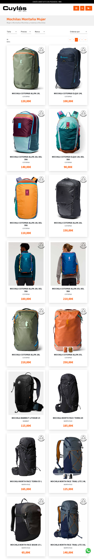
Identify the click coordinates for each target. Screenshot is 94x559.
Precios (24, 31)
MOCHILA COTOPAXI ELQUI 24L (68, 93)
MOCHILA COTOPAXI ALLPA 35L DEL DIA (68, 290)
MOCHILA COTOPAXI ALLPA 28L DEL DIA (26, 290)
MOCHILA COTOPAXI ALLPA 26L (68, 222)
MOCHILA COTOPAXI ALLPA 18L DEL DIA (26, 224)
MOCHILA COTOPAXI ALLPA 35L (68, 354)
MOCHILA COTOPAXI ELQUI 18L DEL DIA (68, 158)
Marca (37, 31)
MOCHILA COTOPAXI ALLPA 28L (26, 354)
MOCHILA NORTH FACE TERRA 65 (68, 418)
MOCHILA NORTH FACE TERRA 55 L (26, 481)
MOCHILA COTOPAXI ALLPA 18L (26, 93)
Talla (9, 31)
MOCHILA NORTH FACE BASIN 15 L (26, 544)
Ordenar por (75, 31)
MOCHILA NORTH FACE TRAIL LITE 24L (68, 481)
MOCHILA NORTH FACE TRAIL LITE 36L (68, 544)
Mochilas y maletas (29, 22)
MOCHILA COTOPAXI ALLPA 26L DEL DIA (26, 158)
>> (85, 40)
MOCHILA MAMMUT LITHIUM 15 (26, 418)
